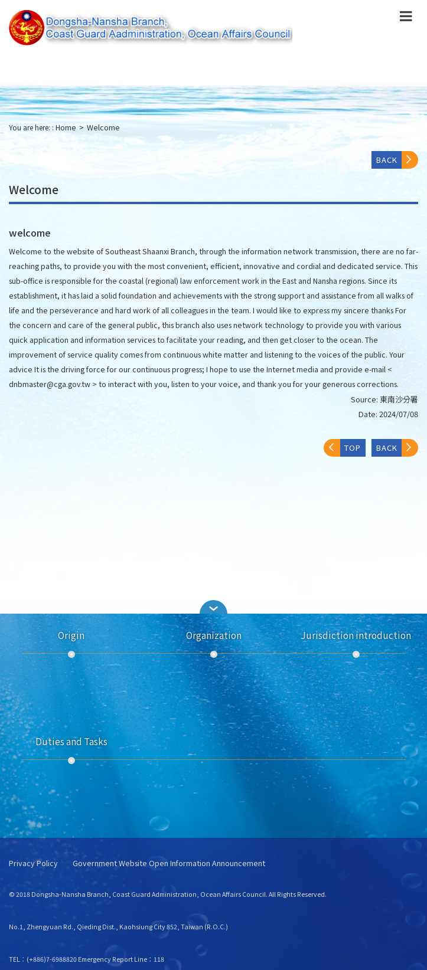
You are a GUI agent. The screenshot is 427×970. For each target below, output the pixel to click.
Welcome (103, 127)
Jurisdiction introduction (356, 634)
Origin (71, 634)
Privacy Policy (33, 863)
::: (2, 132)
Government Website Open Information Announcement (169, 863)
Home (66, 127)
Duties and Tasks (71, 741)
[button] (214, 607)
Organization (214, 634)
